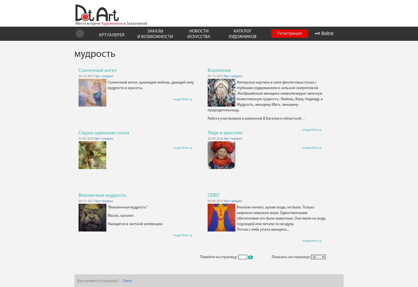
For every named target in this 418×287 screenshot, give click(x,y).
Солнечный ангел (98, 70)
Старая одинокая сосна (104, 133)
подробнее (182, 99)
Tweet (127, 281)
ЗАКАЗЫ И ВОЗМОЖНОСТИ (155, 34)
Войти (324, 33)
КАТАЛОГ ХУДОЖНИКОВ (242, 34)
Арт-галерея (104, 76)
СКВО (213, 195)
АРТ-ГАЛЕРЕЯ (111, 35)
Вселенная (219, 70)
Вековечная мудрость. (103, 195)
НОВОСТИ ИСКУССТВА (198, 34)
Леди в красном (225, 133)
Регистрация (289, 33)
